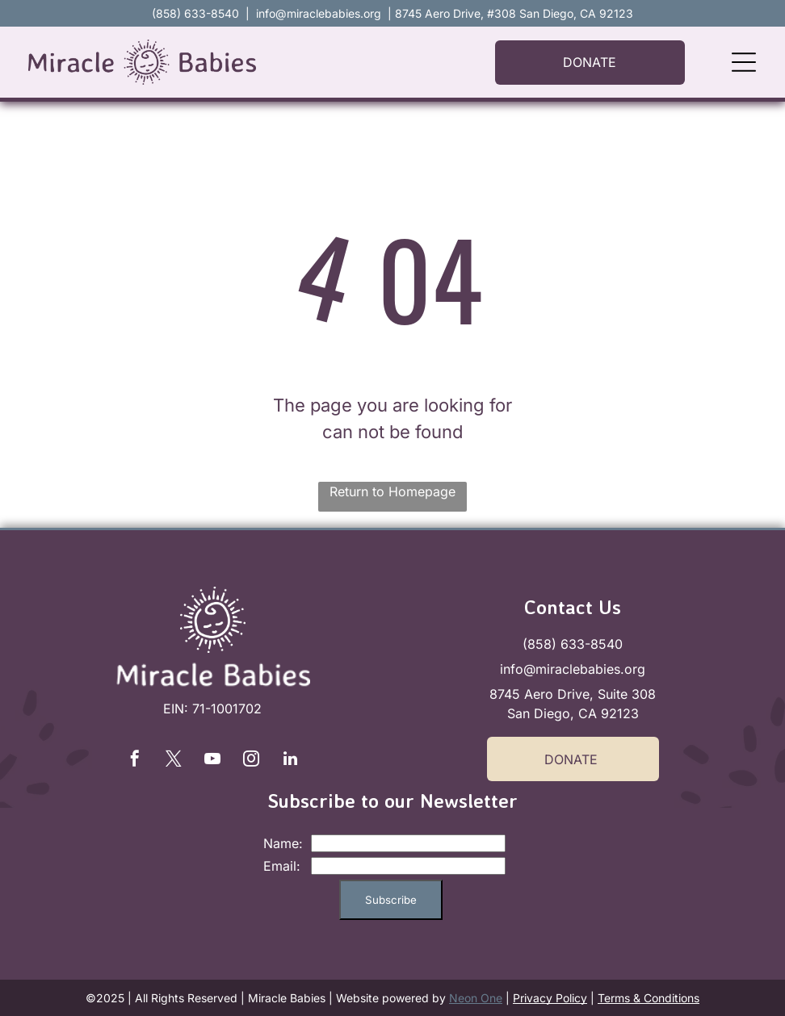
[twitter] (174, 760)
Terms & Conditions (648, 998)
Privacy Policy (550, 998)
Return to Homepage (392, 491)
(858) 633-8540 (573, 644)
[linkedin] (290, 760)
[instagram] (251, 760)
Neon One (475, 998)
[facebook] (135, 760)
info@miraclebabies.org (318, 13)
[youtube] (212, 760)
